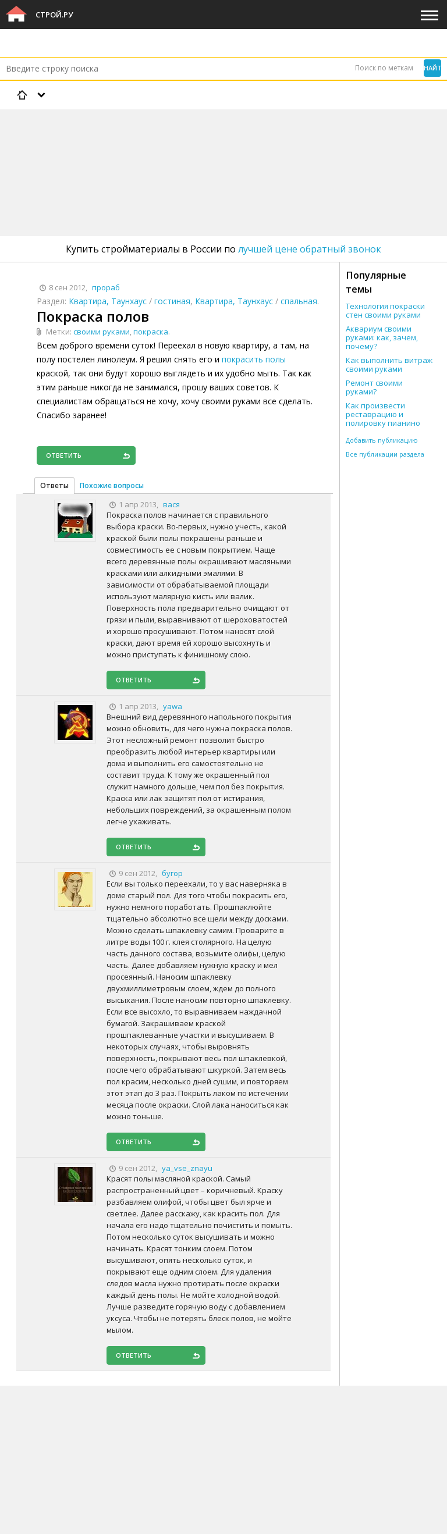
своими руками (101, 331)
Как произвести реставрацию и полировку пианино (383, 414)
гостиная (172, 301)
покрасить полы (254, 359)
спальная (299, 301)
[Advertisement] (212, 142)
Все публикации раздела (385, 454)
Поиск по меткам (384, 68)
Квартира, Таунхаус (108, 301)
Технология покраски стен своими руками (385, 310)
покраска (150, 331)
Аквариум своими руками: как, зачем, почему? (382, 338)
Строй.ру (54, 14)
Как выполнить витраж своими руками (389, 364)
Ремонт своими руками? (374, 387)
